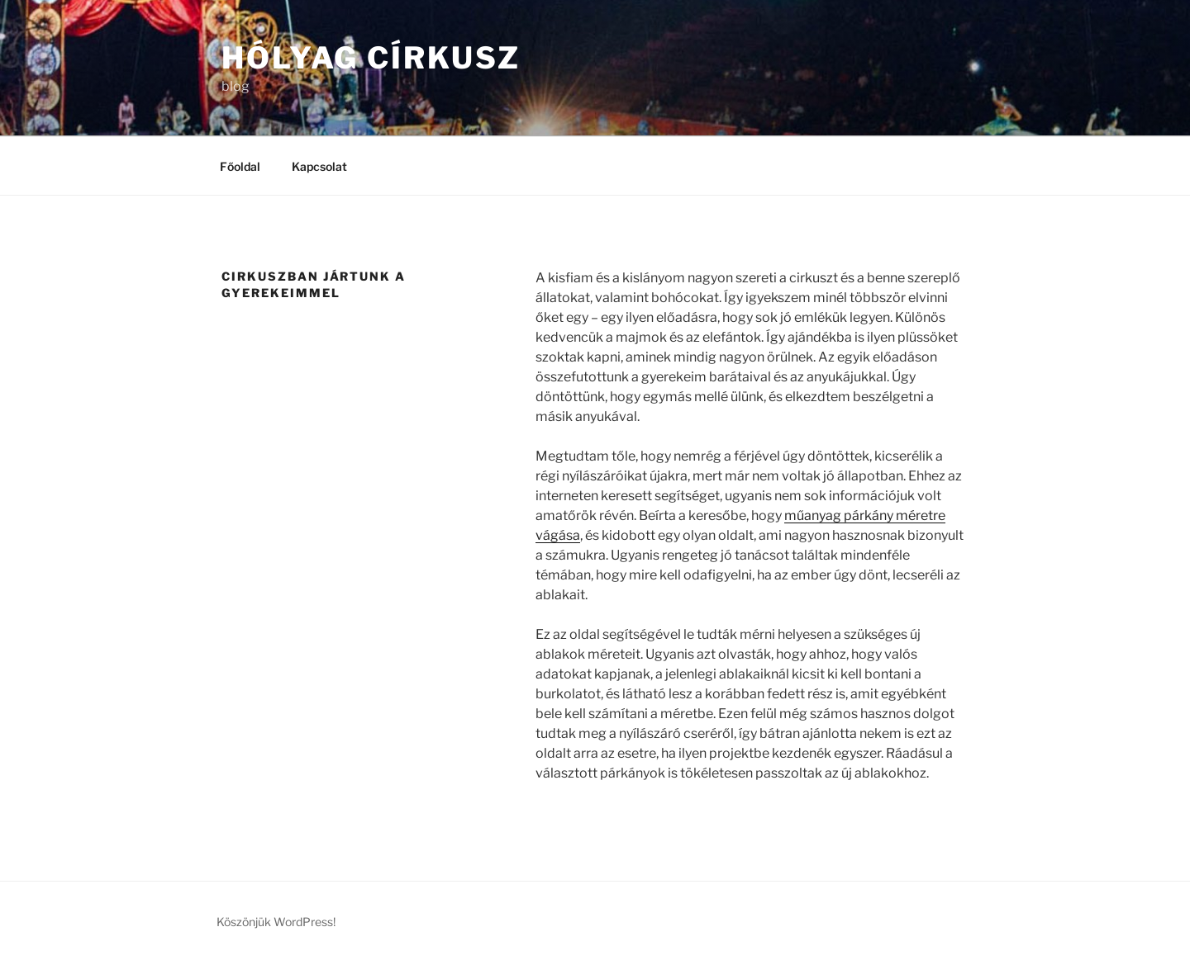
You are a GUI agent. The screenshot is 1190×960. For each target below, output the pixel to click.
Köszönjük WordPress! (276, 922)
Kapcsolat (319, 166)
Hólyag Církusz (371, 58)
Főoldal (240, 166)
